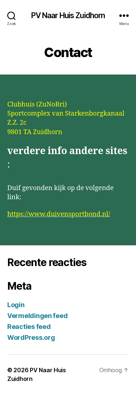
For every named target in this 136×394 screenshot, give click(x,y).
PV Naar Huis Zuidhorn (68, 15)
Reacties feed (29, 326)
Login (16, 305)
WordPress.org (31, 337)
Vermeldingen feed (37, 315)
